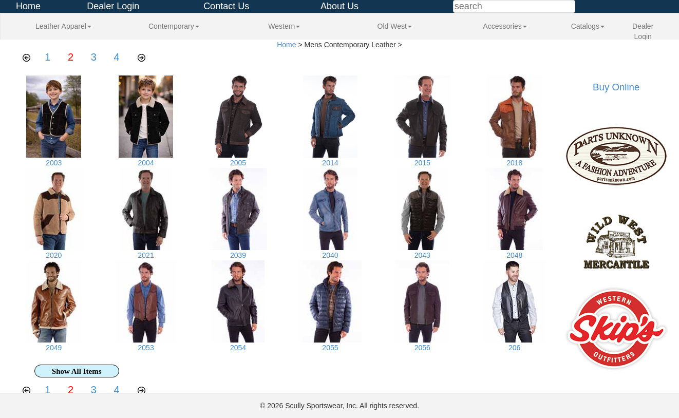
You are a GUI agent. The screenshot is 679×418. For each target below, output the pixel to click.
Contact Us (226, 6)
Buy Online (616, 87)
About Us (339, 6)
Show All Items (77, 371)
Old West (395, 26)
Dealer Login (113, 6)
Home (28, 6)
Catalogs (588, 26)
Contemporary (173, 26)
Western (284, 26)
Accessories (504, 26)
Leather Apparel (63, 26)
